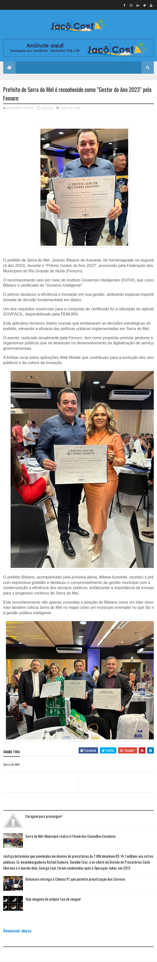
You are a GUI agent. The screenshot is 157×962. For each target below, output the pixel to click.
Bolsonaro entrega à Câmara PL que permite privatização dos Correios (75, 879)
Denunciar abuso (17, 930)
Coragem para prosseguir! (43, 816)
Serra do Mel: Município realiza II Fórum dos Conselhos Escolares (70, 836)
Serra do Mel (70, 107)
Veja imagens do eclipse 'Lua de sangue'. (53, 899)
